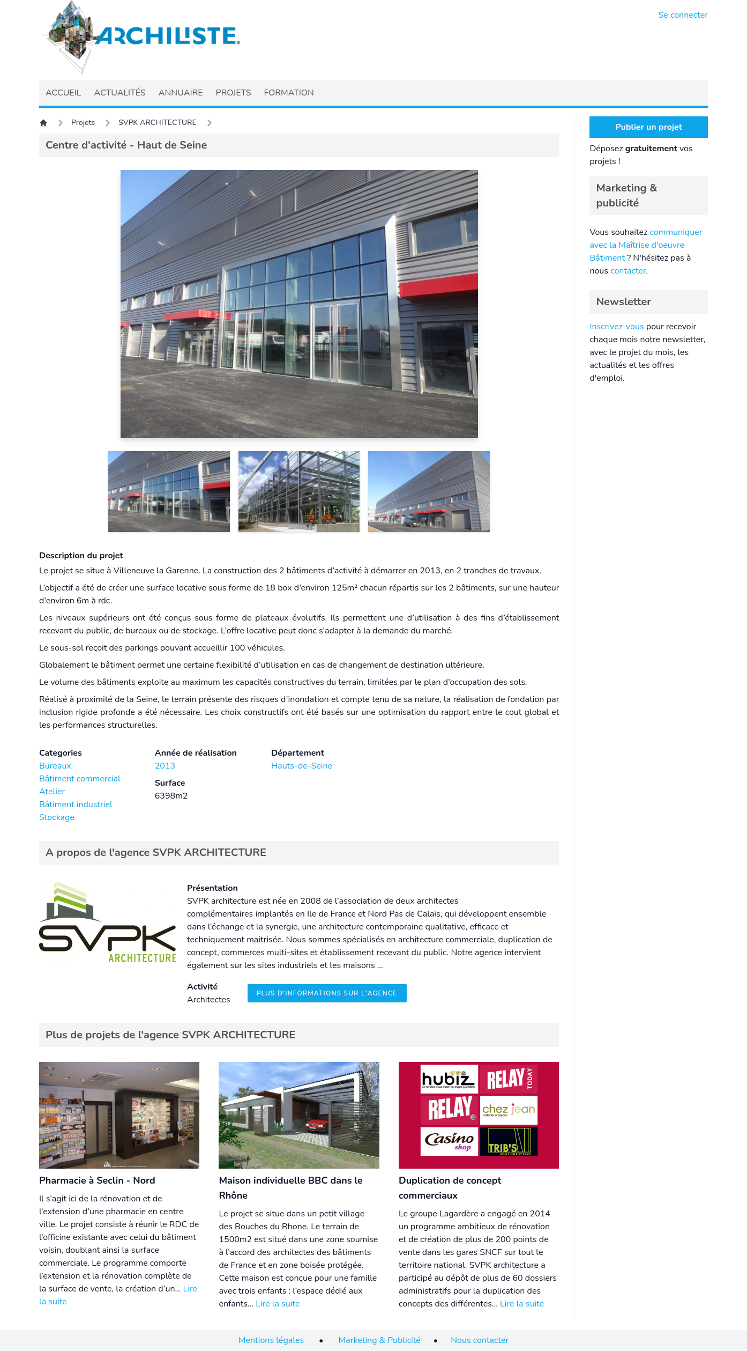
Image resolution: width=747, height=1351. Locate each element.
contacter (628, 271)
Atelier (52, 792)
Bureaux (55, 766)
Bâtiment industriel (76, 804)
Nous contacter (480, 1340)
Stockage (56, 817)
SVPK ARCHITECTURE (157, 122)
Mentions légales (271, 1340)
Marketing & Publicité (380, 1340)
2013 (165, 766)
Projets (83, 122)
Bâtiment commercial (80, 779)
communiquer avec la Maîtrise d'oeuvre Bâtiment (645, 245)
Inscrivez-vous (616, 327)
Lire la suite (278, 1304)
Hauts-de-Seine (301, 766)
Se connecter (683, 15)
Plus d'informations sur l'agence (327, 993)
